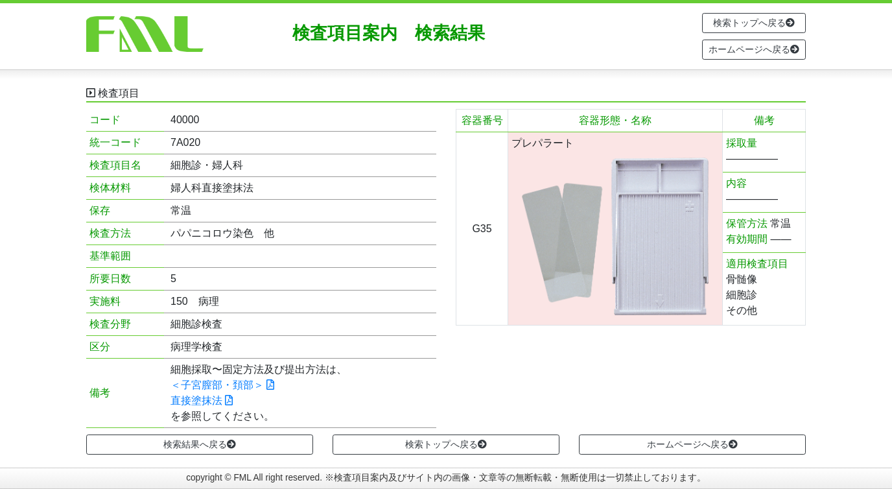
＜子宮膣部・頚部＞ (222, 384)
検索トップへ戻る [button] (754, 23)
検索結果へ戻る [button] (199, 444)
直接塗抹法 (201, 400)
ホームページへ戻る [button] (754, 49)
